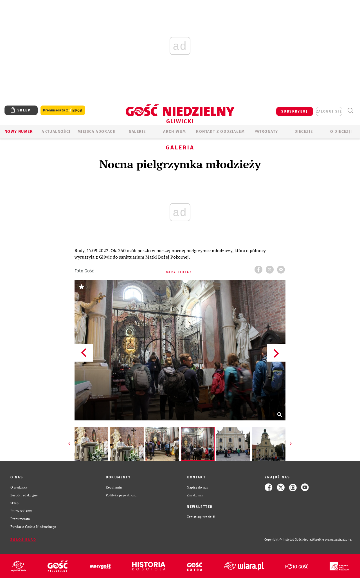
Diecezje (303, 131)
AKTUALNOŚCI (56, 131)
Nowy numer (18, 131)
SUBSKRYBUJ (294, 111)
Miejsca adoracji (97, 131)
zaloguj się (329, 111)
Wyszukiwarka (350, 111)
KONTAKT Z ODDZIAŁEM (220, 131)
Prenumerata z (62, 110)
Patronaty (266, 131)
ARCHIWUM (174, 131)
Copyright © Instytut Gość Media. (288, 539)
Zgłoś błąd (23, 540)
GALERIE (137, 131)
